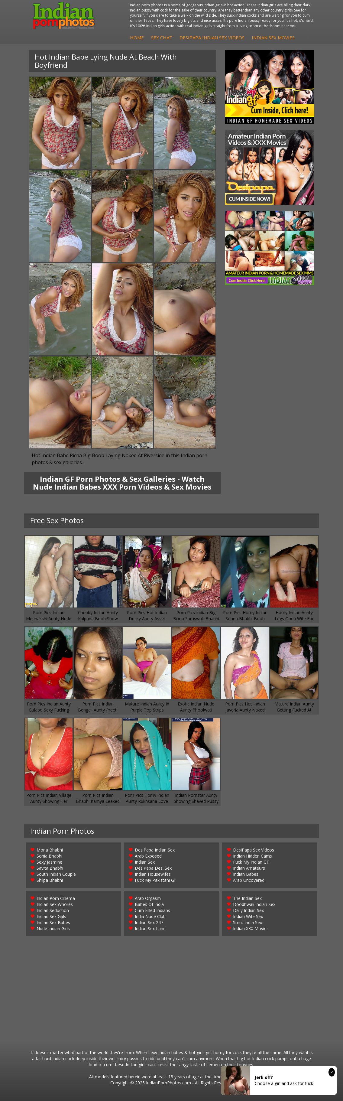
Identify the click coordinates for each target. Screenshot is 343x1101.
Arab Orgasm (148, 898)
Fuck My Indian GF (251, 862)
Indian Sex (145, 862)
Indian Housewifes (153, 874)
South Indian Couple (56, 874)
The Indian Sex (247, 898)
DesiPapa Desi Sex (153, 868)
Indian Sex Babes (53, 922)
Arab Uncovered (248, 880)
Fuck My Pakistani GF (155, 880)
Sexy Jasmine (49, 862)
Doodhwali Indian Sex (254, 904)
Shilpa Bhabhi (50, 880)
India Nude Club (150, 916)
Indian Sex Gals (51, 916)
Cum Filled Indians (152, 910)
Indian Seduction (53, 910)
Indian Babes (245, 874)
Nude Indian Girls (53, 928)
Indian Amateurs (249, 868)
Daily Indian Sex (248, 910)
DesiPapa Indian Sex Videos (212, 37)
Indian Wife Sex (248, 916)
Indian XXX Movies (251, 928)
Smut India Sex (247, 922)
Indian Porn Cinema (56, 898)
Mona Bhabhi (50, 850)
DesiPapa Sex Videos (253, 850)
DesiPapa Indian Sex (155, 850)
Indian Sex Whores (55, 904)
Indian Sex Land (150, 928)
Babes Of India (149, 904)
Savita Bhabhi (50, 868)
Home (137, 37)
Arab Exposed (148, 856)
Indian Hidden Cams (252, 856)
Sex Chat (161, 37)
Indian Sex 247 (149, 922)
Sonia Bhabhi (49, 856)
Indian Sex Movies (273, 37)
